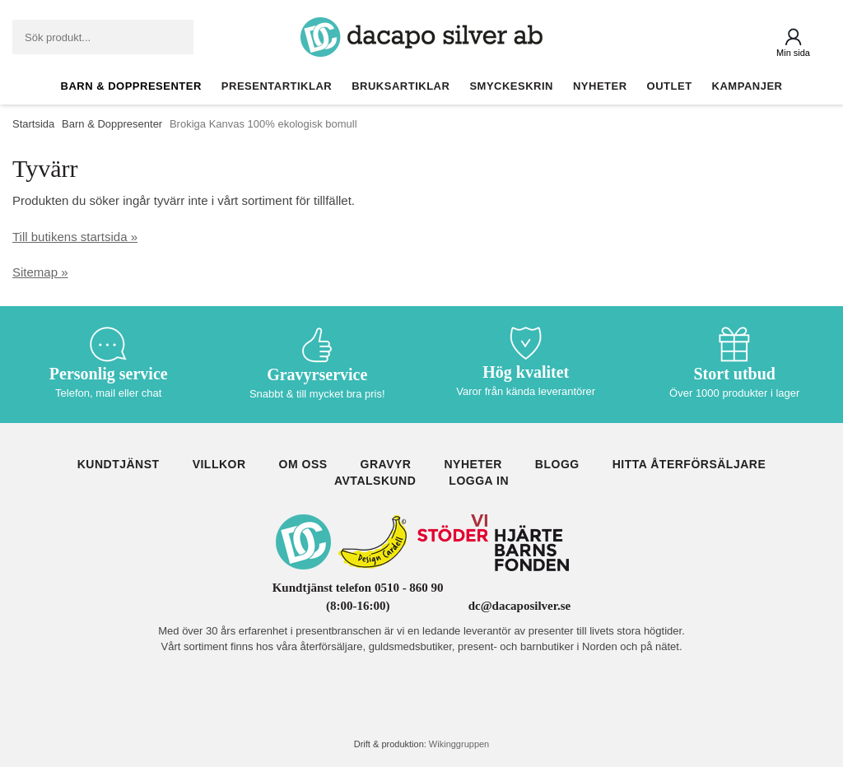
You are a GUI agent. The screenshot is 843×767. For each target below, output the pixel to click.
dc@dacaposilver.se (519, 605)
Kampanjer (747, 86)
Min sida (793, 53)
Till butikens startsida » (74, 237)
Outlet (669, 86)
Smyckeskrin (511, 86)
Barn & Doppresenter (131, 86)
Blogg (557, 464)
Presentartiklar (276, 86)
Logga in (479, 480)
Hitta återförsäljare (689, 464)
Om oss (303, 464)
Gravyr (386, 464)
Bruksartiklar (400, 86)
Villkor (219, 464)
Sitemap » (40, 272)
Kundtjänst (118, 464)
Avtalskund (375, 480)
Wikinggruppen (459, 744)
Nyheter (600, 86)
